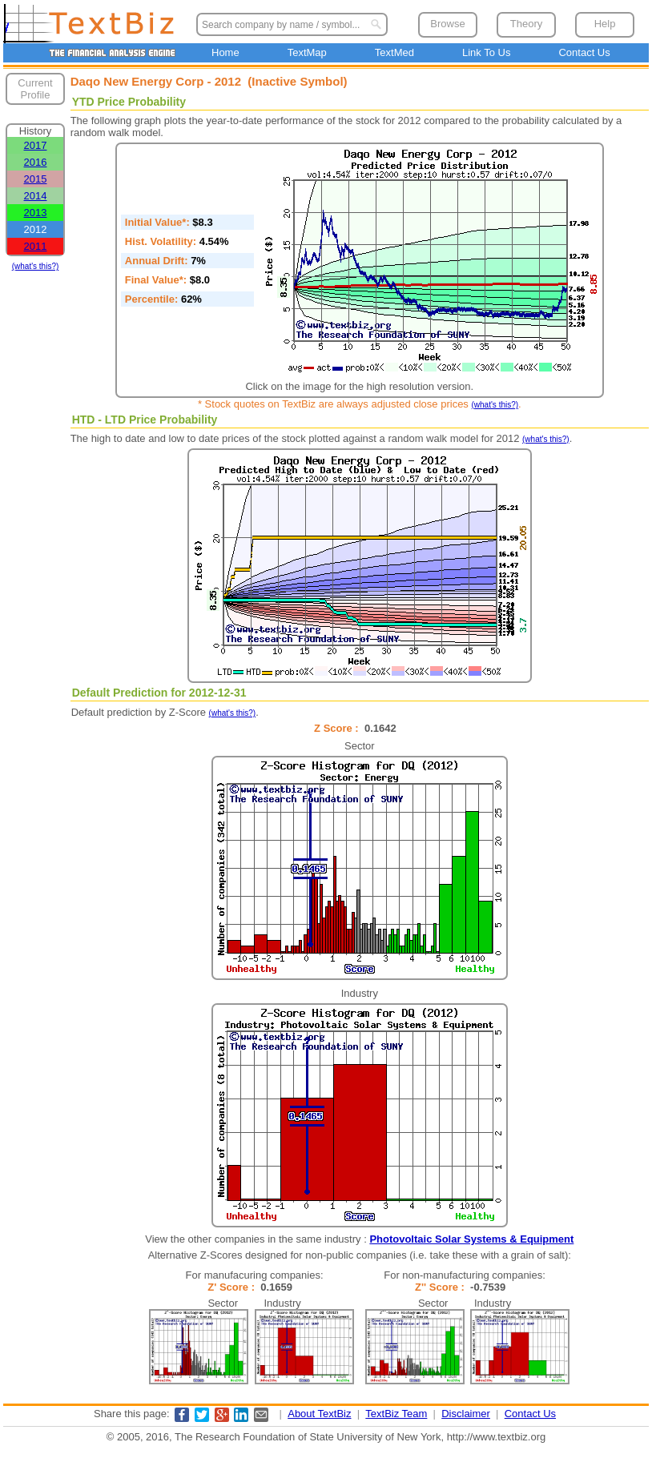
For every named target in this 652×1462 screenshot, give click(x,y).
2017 (35, 145)
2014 (35, 196)
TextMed (394, 52)
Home (225, 52)
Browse (447, 24)
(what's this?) (35, 266)
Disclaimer (465, 1414)
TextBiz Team (396, 1414)
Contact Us (584, 52)
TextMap (307, 52)
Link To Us (486, 52)
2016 (35, 162)
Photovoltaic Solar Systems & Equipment (471, 1239)
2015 (35, 179)
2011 (35, 246)
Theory (526, 24)
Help (605, 24)
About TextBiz (319, 1414)
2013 (35, 213)
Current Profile (35, 89)
